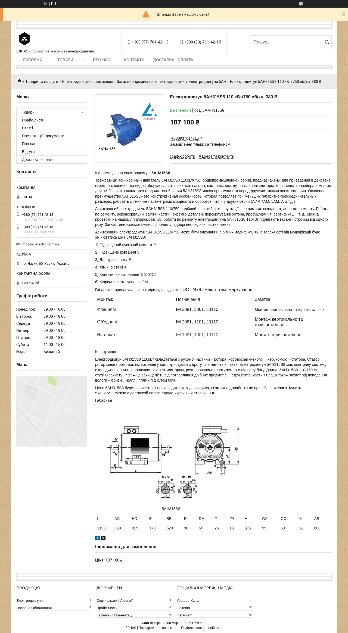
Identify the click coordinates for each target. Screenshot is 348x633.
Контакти (134, 60)
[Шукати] (327, 42)
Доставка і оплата (173, 60)
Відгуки (28, 151)
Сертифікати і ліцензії (115, 600)
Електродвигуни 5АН (207, 81)
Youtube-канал (189, 600)
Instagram (184, 615)
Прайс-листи (33, 120)
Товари (65, 60)
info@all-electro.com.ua (40, 244)
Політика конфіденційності (202, 628)
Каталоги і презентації (115, 615)
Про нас (101, 60)
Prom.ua (200, 623)
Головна (32, 60)
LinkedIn (183, 608)
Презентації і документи (43, 136)
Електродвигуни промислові (87, 81)
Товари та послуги (41, 81)
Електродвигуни (29, 600)
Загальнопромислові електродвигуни (151, 81)
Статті (27, 128)
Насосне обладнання (34, 608)
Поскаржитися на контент (159, 628)
